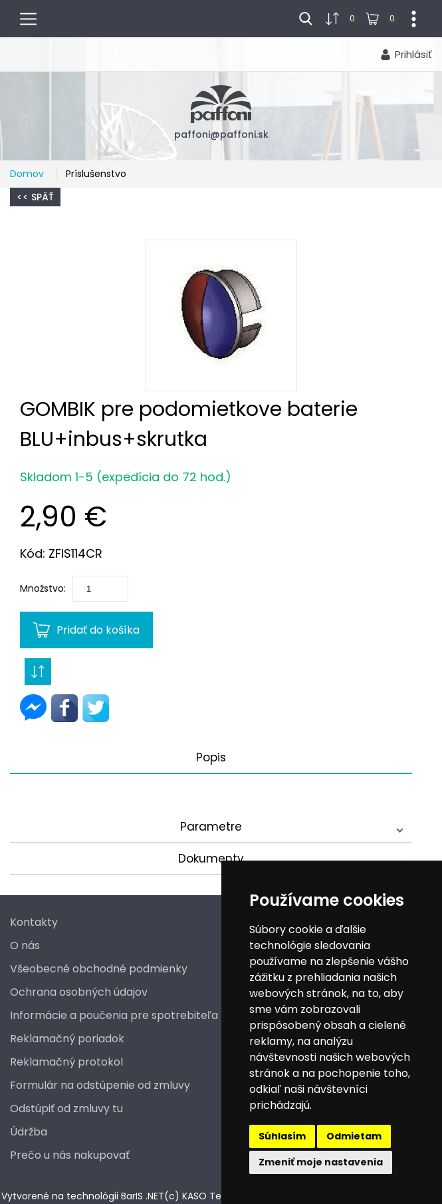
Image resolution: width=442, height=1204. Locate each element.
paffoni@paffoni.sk (221, 134)
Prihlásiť (413, 54)
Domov (28, 173)
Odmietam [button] (354, 1136)
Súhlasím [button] (282, 1136)
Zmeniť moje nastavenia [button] (321, 1162)
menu (34, 17)
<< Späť (35, 197)
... (408, 17)
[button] (221, 315)
